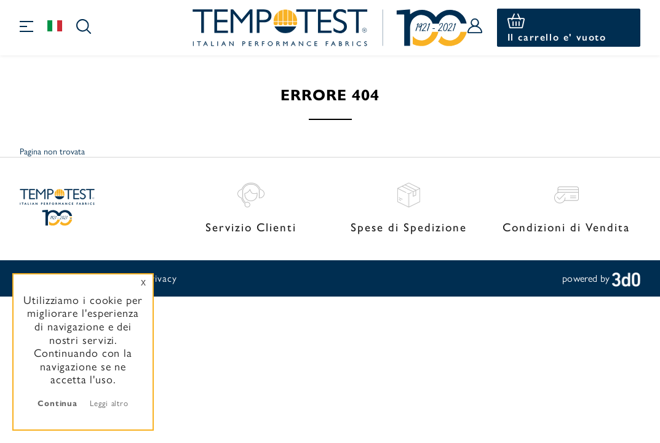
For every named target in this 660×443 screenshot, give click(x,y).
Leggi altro (109, 403)
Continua (58, 403)
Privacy (161, 278)
